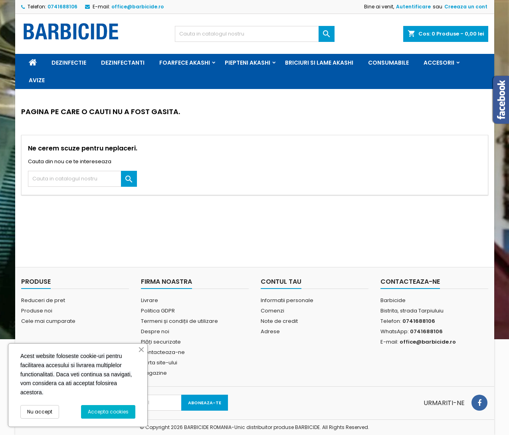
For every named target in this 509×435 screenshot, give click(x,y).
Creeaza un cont (465, 6)
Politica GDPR (158, 310)
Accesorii (439, 63)
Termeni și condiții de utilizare (179, 321)
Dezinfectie (68, 63)
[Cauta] (255, 34)
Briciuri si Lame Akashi (319, 63)
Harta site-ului (159, 362)
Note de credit (279, 321)
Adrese (270, 331)
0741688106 (62, 6)
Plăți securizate (161, 342)
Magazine (154, 373)
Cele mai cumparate (48, 321)
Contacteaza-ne (163, 352)
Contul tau (281, 281)
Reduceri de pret (43, 300)
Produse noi (36, 310)
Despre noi (155, 331)
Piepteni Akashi (247, 63)
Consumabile (388, 63)
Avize (37, 80)
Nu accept (39, 411)
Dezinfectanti (123, 63)
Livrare (149, 300)
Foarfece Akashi (184, 63)
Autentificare (413, 6)
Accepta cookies (108, 411)
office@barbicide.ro (137, 6)
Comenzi (272, 310)
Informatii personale (287, 300)
